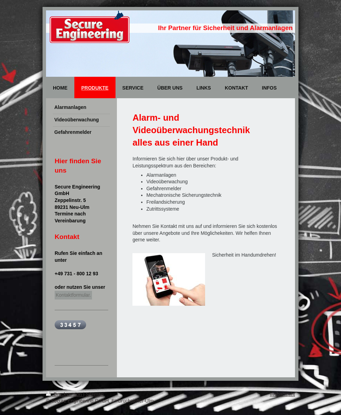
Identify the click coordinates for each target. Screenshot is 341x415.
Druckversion (64, 394)
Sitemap (94, 394)
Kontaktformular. (73, 295)
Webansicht (282, 394)
